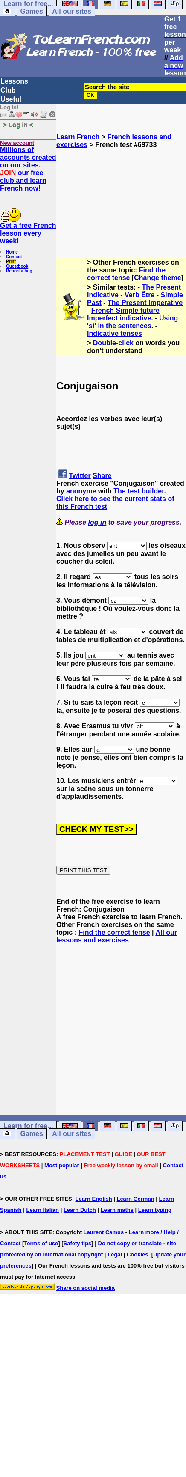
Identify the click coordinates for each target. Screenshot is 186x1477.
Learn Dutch (80, 1210)
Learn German (135, 1199)
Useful (10, 99)
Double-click (113, 343)
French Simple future (125, 310)
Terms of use (41, 1243)
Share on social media (85, 1288)
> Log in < (18, 124)
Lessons (14, 81)
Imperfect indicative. (120, 318)
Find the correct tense (126, 273)
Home (12, 252)
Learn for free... (28, 1126)
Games (31, 11)
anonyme (81, 491)
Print (11, 261)
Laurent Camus (104, 1232)
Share (102, 475)
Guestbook (17, 266)
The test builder (138, 491)
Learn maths (117, 1210)
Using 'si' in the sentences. (132, 321)
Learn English (94, 1199)
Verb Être (139, 295)
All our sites (71, 11)
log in (97, 522)
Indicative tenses (114, 333)
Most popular (61, 1165)
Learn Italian (42, 1210)
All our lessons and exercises (116, 936)
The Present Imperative (145, 302)
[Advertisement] (121, 191)
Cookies (137, 1254)
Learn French (77, 137)
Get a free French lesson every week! (28, 233)
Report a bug (19, 271)
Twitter (79, 475)
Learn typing (154, 1210)
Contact (14, 256)
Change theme (157, 277)
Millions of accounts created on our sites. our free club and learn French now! (28, 169)
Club (8, 90)
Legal (115, 1254)
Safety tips (78, 1243)
